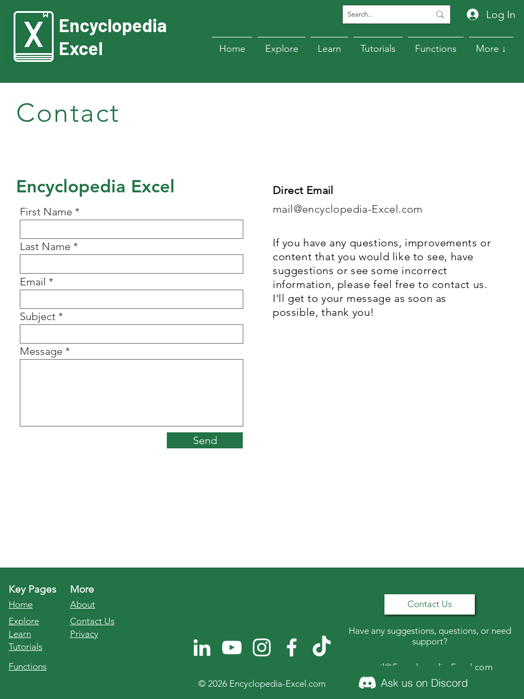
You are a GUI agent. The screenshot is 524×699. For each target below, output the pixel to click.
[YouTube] (232, 647)
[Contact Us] (429, 604)
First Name (46, 211)
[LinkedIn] (202, 647)
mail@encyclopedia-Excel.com (348, 209)
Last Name (45, 246)
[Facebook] (292, 647)
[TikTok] (322, 647)
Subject (38, 316)
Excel (81, 48)
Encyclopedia (113, 25)
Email (33, 281)
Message (41, 351)
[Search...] (381, 14)
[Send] (205, 440)
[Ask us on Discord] (413, 682)
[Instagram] (262, 647)
